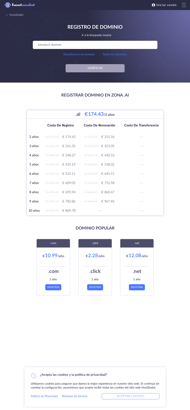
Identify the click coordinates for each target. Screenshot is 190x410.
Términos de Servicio (75, 396)
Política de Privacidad (44, 396)
